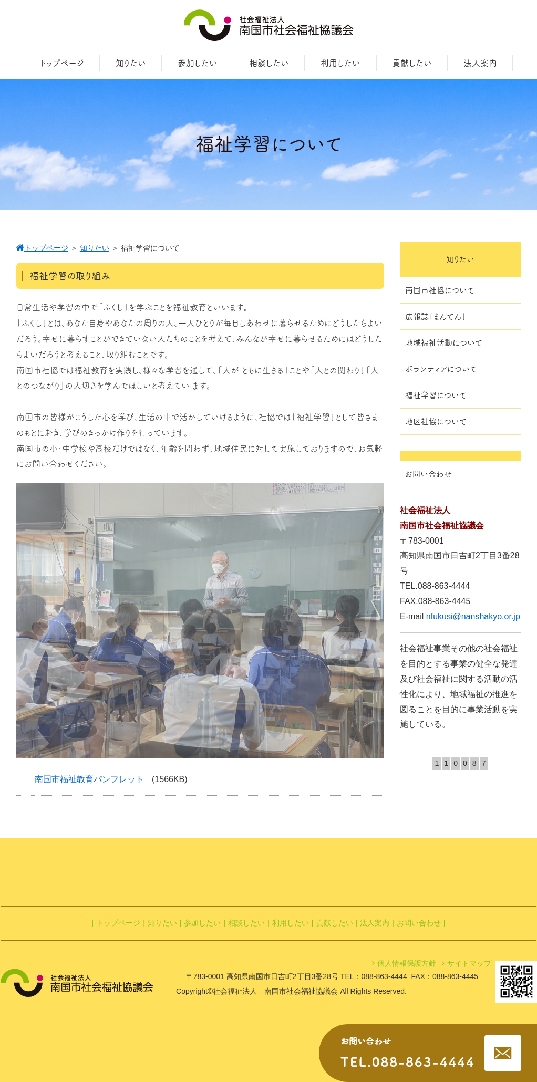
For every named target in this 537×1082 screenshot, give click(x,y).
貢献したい (334, 923)
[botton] (31, 621)
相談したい (246, 923)
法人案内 (374, 923)
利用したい (290, 923)
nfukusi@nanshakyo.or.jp (473, 616)
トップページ (118, 923)
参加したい (202, 923)
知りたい (162, 923)
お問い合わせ (419, 923)
